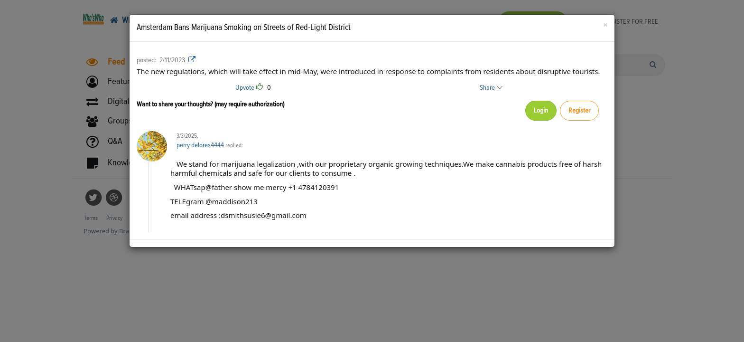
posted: (146, 60)
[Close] (605, 26)
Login (537, 110)
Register (578, 110)
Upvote (244, 87)
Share (491, 87)
